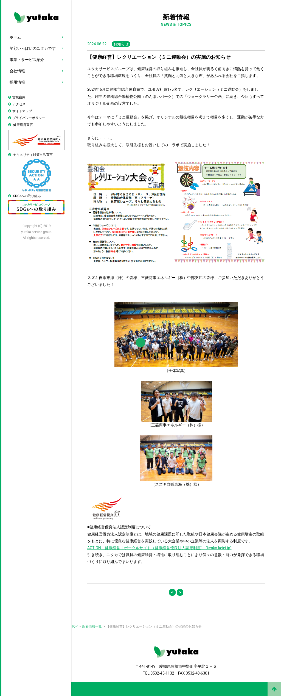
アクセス (19, 104)
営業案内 (19, 97)
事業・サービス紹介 (27, 59)
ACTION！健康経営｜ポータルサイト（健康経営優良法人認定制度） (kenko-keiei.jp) (159, 548)
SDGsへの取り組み (36, 204)
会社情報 (17, 71)
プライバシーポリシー (28, 118)
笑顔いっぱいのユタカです (33, 48)
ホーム (15, 37)
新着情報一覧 (92, 626)
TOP (74, 626)
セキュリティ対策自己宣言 (36, 172)
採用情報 (17, 82)
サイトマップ (22, 111)
